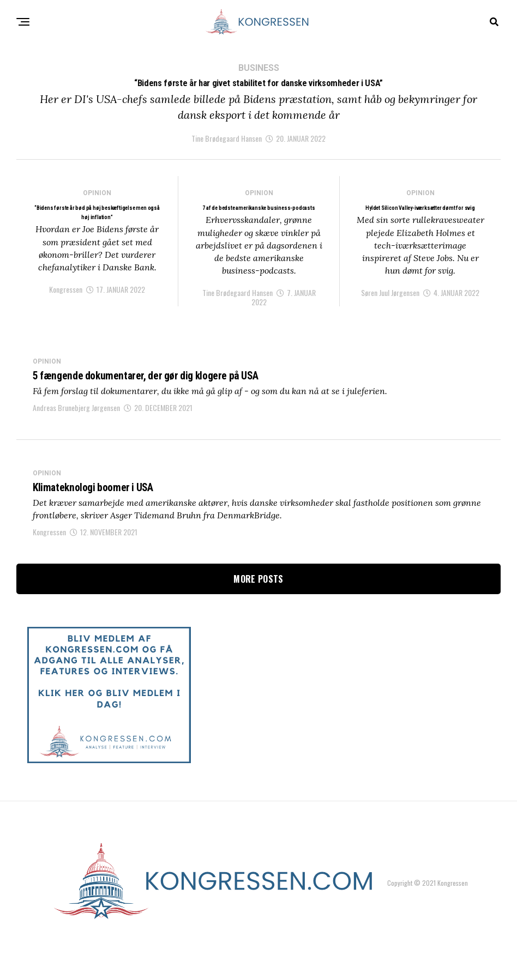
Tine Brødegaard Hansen (226, 146)
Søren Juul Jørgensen (390, 312)
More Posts (258, 602)
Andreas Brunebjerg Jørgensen (76, 428)
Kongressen (65, 310)
